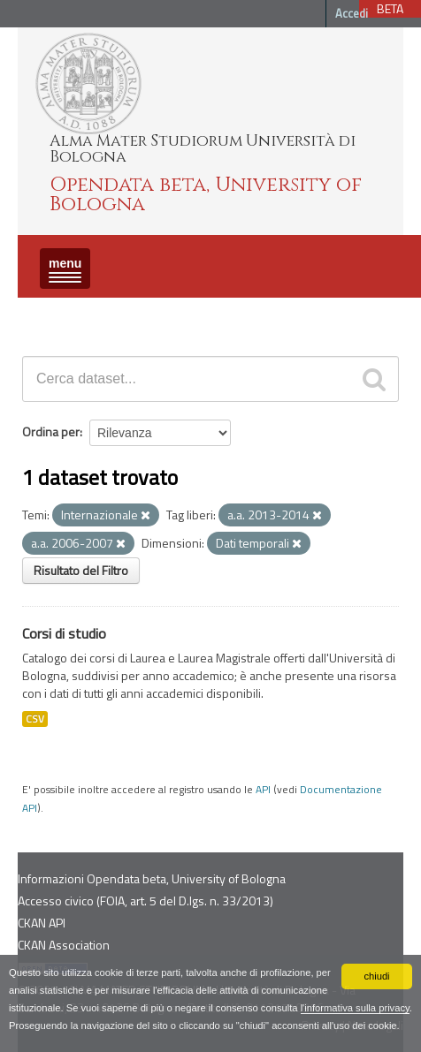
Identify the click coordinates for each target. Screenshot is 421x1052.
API (263, 790)
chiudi (376, 976)
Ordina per (51, 431)
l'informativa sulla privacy (355, 1008)
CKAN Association (64, 944)
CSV (35, 719)
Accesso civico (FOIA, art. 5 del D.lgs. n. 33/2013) (145, 900)
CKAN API (41, 922)
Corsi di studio (64, 633)
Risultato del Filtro (81, 570)
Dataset (49, 313)
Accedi (351, 13)
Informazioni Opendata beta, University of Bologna (152, 878)
